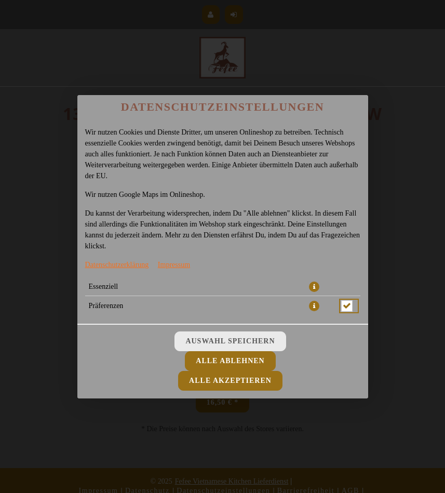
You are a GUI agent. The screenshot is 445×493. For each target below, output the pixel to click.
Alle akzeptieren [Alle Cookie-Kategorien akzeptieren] (230, 380)
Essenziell (103, 286)
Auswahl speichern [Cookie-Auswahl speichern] (230, 341)
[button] (314, 287)
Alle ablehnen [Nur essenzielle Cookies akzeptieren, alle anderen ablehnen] (230, 361)
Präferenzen (106, 306)
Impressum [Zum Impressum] (174, 265)
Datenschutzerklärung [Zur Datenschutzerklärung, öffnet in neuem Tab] (117, 265)
